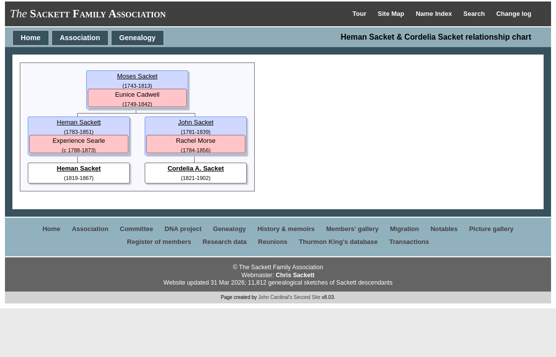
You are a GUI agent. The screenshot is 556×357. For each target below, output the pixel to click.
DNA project (183, 229)
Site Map (392, 13)
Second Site (307, 297)
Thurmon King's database (338, 241)
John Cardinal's (275, 297)
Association (79, 38)
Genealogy (137, 38)
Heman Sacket (79, 168)
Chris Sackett (295, 275)
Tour (360, 13)
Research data (225, 241)
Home (31, 38)
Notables (444, 229)
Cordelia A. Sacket (195, 168)
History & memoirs (286, 229)
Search (475, 13)
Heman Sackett (79, 122)
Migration (404, 229)
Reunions (272, 241)
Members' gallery (352, 229)
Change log (513, 13)
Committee (136, 229)
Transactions (409, 241)
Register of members (159, 241)
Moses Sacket (137, 76)
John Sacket (196, 122)
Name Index (435, 13)
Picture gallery (491, 229)
